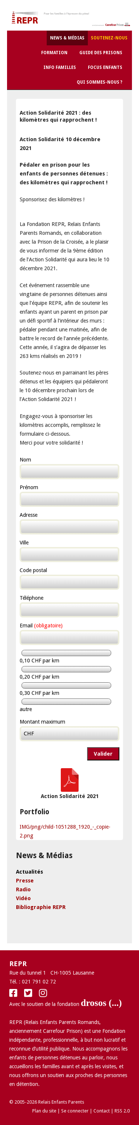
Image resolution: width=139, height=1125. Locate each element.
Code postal (33, 570)
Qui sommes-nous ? (99, 82)
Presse (25, 881)
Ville (24, 543)
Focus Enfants (105, 67)
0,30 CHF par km (39, 693)
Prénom (29, 487)
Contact (101, 1111)
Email (41, 625)
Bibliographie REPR (41, 907)
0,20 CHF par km (39, 677)
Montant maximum (42, 722)
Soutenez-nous (109, 38)
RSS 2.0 (122, 1111)
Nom (25, 460)
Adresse (28, 515)
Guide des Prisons (100, 52)
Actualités (29, 872)
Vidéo (23, 898)
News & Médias (67, 38)
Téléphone (31, 598)
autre (26, 709)
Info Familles (59, 67)
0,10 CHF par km (39, 660)
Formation (54, 52)
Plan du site (44, 1111)
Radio (23, 889)
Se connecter (75, 1111)
